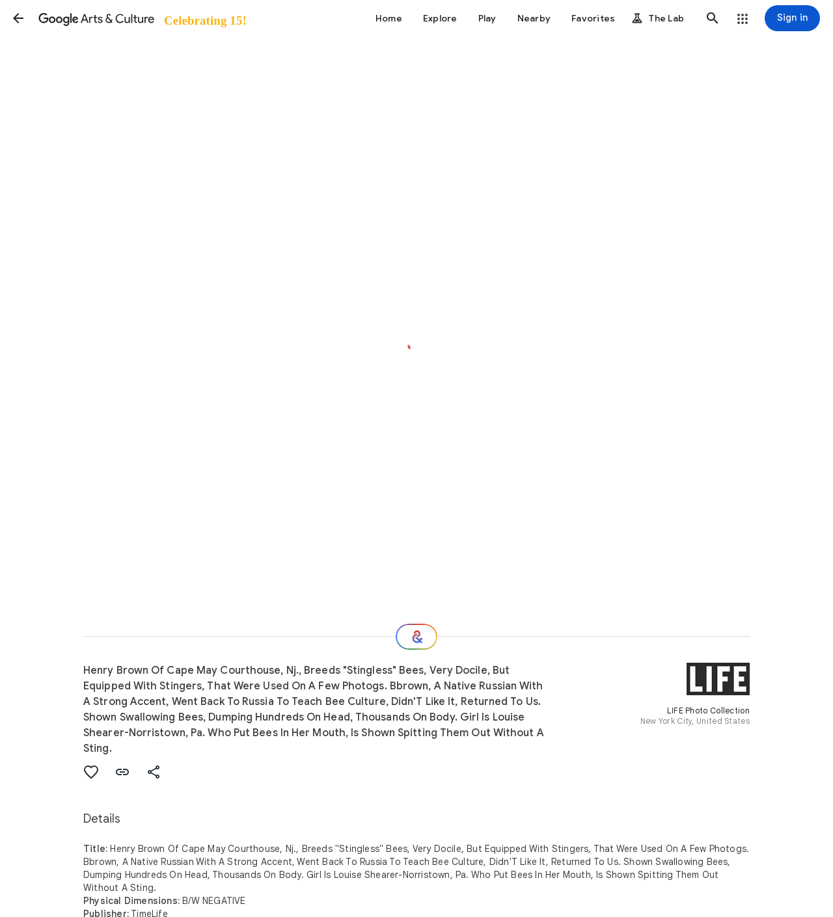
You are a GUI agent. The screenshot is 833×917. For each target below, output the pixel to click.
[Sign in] (792, 18)
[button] (18, 18)
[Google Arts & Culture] (141, 18)
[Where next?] (416, 637)
